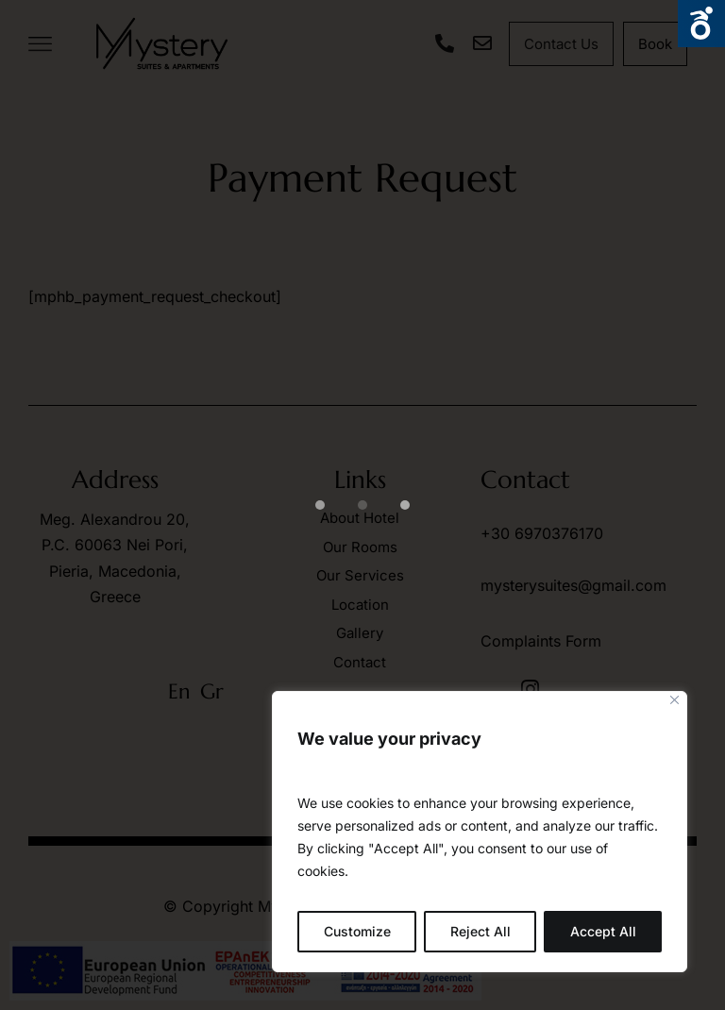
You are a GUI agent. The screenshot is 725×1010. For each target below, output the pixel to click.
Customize (357, 931)
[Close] (674, 700)
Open (701, 23)
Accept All (603, 931)
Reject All (480, 931)
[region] (479, 831)
